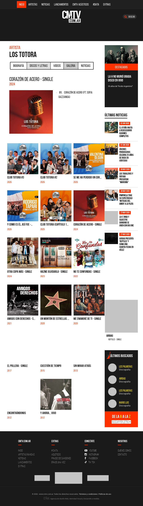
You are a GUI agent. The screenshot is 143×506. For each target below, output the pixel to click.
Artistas (32, 4)
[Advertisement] (124, 274)
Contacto (122, 454)
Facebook (91, 458)
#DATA (96, 4)
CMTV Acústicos (81, 4)
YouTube (91, 450)
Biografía (18, 66)
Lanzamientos (61, 4)
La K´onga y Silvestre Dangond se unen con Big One (126, 221)
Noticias (45, 4)
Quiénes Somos (124, 450)
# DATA (54, 450)
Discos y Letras (39, 66)
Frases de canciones (61, 458)
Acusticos (56, 454)
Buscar (129, 16)
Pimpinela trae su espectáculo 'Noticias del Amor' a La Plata (126, 199)
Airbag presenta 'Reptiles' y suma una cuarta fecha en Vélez (126, 244)
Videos (57, 66)
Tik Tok (90, 462)
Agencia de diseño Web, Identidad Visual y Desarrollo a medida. (71, 498)
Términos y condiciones (88, 494)
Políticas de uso (105, 494)
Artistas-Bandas (26, 454)
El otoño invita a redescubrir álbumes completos (125, 132)
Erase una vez (58, 462)
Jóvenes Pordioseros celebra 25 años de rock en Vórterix (126, 155)
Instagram (92, 454)
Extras (107, 4)
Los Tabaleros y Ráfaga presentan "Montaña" (126, 178)
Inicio (21, 4)
